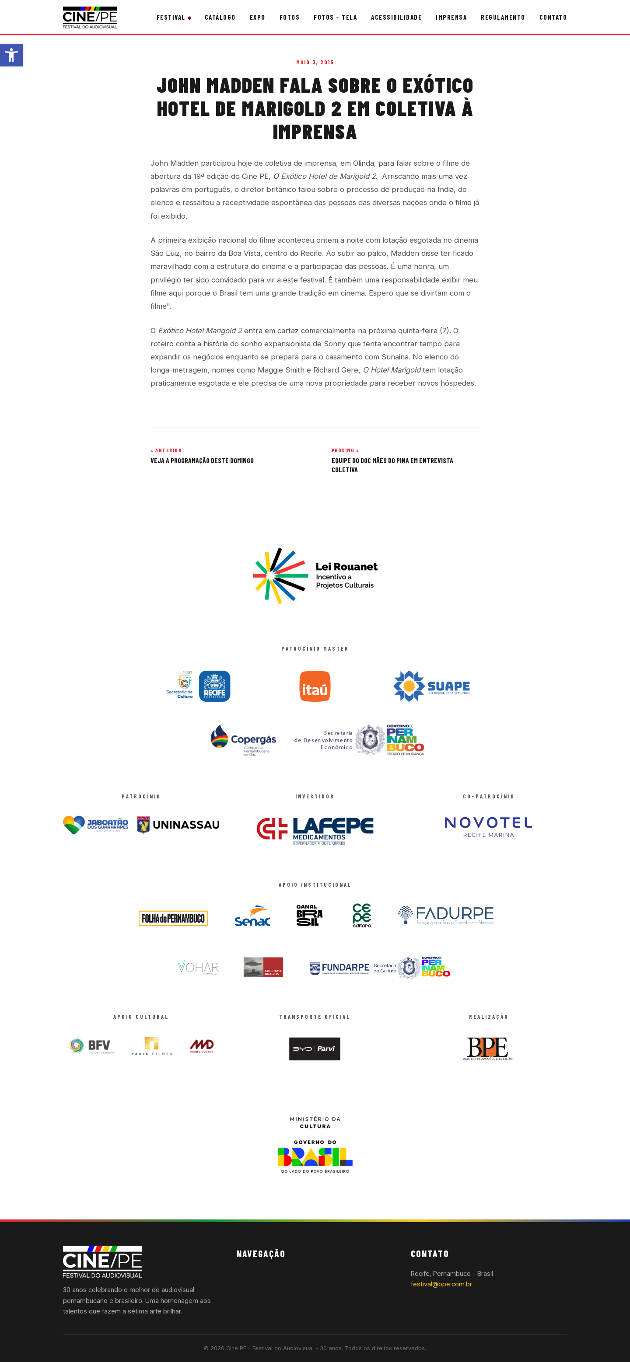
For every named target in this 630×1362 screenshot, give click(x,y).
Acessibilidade (396, 17)
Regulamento (503, 17)
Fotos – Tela (335, 17)
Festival (171, 17)
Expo (258, 17)
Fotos (290, 17)
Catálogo (220, 17)
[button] (11, 55)
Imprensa (451, 17)
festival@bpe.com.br (441, 1284)
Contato (553, 17)
